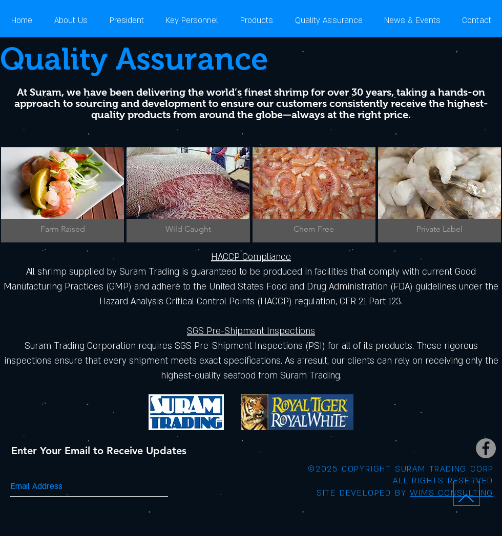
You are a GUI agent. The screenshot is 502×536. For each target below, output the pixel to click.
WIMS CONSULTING (451, 493)
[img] (62, 194)
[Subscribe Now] (212, 486)
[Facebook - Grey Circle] (486, 448)
